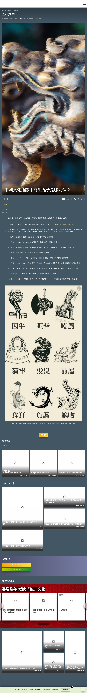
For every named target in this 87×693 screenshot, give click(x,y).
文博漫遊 (38, 19)
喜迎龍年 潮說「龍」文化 (23, 589)
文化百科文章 (8, 483)
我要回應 (43, 435)
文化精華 (9, 10)
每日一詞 (30, 19)
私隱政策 (50, 690)
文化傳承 (5, 19)
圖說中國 (13, 19)
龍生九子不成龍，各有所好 (65, 224)
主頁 (3, 10)
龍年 (5, 204)
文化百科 (16, 10)
